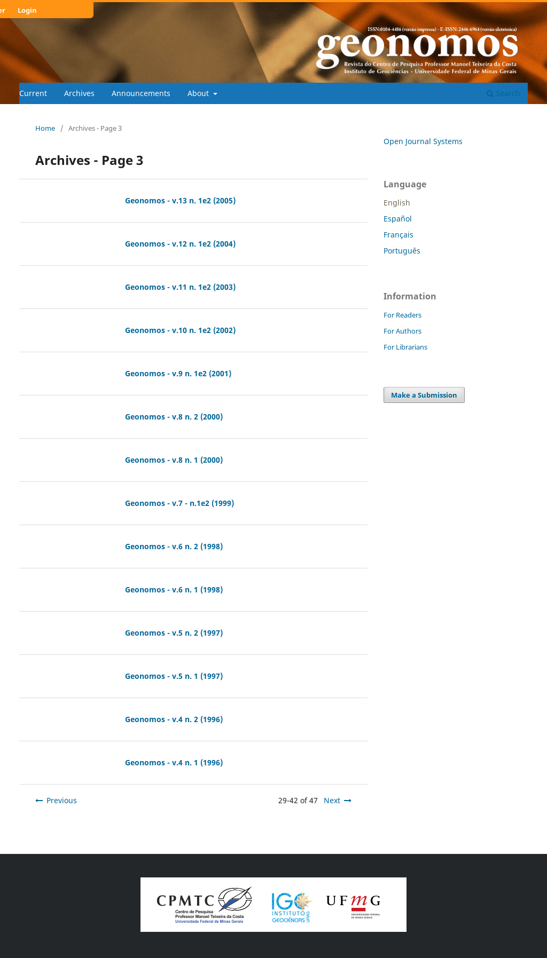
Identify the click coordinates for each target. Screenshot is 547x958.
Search (503, 93)
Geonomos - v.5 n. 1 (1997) (174, 676)
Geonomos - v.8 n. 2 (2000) (174, 416)
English (397, 202)
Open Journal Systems (423, 141)
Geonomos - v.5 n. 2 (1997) (174, 633)
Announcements (141, 93)
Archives (79, 93)
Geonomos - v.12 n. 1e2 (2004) (180, 244)
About (199, 93)
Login (27, 10)
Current (33, 93)
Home (45, 128)
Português (402, 251)
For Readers (402, 315)
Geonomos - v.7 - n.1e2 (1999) (179, 503)
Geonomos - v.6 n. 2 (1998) (174, 546)
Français (398, 234)
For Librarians (405, 347)
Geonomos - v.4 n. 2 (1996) (174, 719)
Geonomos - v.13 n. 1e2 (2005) (180, 200)
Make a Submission (424, 395)
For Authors (402, 331)
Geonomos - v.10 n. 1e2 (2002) (180, 330)
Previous (61, 800)
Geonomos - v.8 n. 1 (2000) (174, 460)
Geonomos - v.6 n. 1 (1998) (174, 589)
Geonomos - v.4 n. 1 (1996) (174, 762)
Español (398, 218)
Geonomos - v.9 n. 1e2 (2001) (178, 373)
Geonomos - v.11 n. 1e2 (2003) (180, 287)
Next (332, 800)
